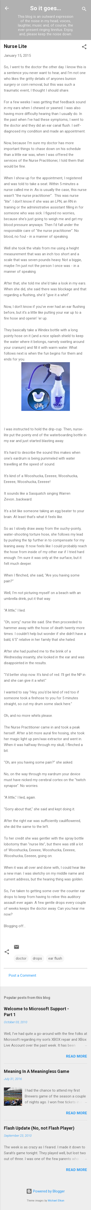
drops (37, 958)
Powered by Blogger (45, 1191)
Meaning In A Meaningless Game (36, 1071)
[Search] (84, 9)
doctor (21, 958)
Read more (76, 1056)
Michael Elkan (56, 1200)
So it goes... (45, 8)
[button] (84, 47)
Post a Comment (22, 975)
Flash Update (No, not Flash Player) (39, 1128)
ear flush (55, 958)
